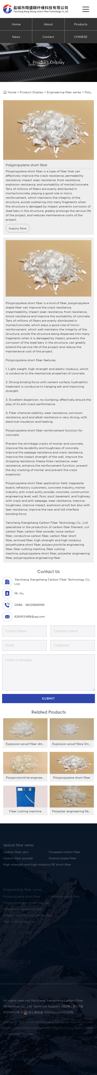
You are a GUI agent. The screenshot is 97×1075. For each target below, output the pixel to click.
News (16, 36)
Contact (48, 36)
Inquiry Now (18, 228)
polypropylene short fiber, (38, 553)
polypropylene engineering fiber (37, 557)
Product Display (31, 93)
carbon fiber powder (39, 531)
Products (80, 24)
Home (16, 24)
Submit (48, 698)
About (48, 24)
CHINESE (80, 36)
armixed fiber (23, 540)
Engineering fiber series (64, 93)
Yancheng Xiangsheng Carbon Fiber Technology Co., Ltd (47, 522)
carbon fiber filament (67, 527)
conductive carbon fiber (31, 536)
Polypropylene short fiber (24, 303)
